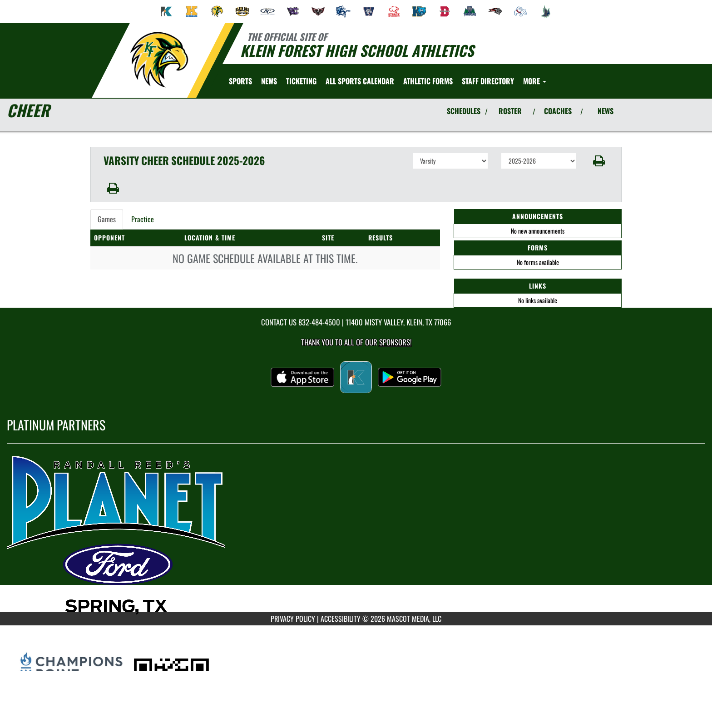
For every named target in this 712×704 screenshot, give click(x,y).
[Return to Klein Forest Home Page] (158, 59)
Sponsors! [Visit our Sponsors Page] (395, 342)
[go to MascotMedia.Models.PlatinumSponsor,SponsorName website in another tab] (356, 534)
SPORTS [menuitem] (240, 80)
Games (107, 219)
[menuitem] (166, 11)
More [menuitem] (534, 80)
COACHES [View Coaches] (558, 110)
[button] (599, 161)
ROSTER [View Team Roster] (510, 110)
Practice (142, 219)
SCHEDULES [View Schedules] (463, 110)
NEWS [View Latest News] (605, 110)
